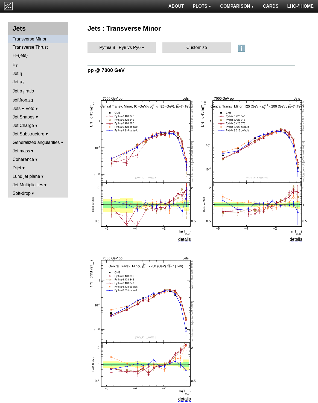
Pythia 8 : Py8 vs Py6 (120, 47)
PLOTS (202, 6)
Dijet (17, 168)
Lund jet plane (26, 176)
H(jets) (20, 56)
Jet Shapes (23, 117)
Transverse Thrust (30, 47)
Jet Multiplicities (28, 184)
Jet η (17, 73)
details (184, 239)
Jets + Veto (23, 108)
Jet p (18, 82)
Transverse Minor (29, 39)
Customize (196, 47)
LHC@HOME (300, 6)
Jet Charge (23, 125)
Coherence (23, 159)
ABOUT (176, 6)
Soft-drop (22, 193)
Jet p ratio (23, 91)
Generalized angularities (36, 142)
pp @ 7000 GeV (106, 70)
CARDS (271, 6)
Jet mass (21, 151)
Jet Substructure (29, 134)
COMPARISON (237, 6)
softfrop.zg (23, 100)
